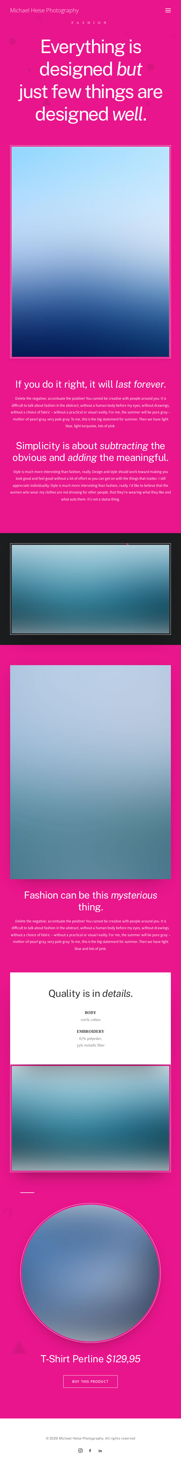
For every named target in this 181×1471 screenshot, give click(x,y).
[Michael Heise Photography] (44, 10)
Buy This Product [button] (90, 1381)
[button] (168, 10)
